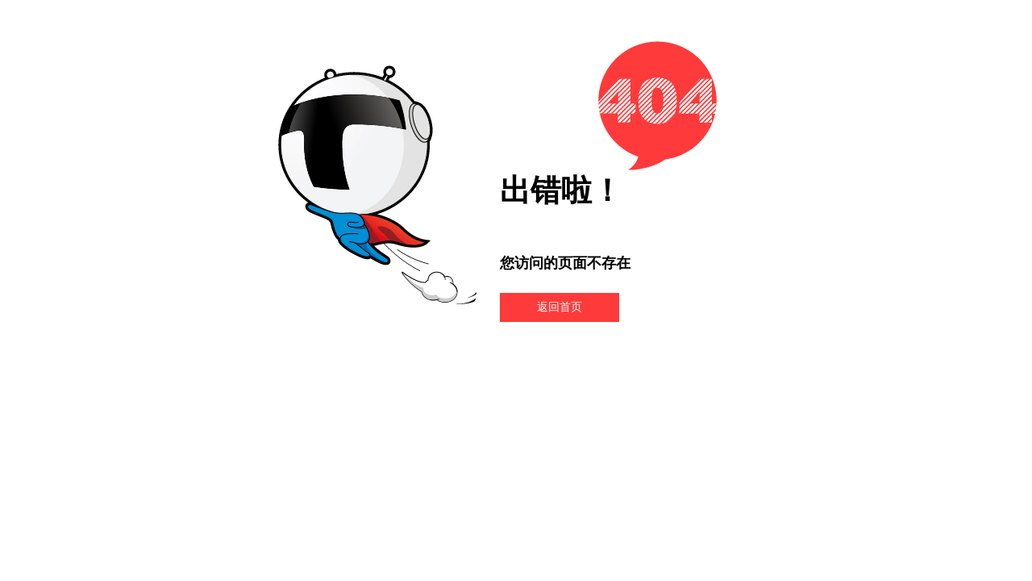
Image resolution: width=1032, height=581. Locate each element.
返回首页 (559, 306)
